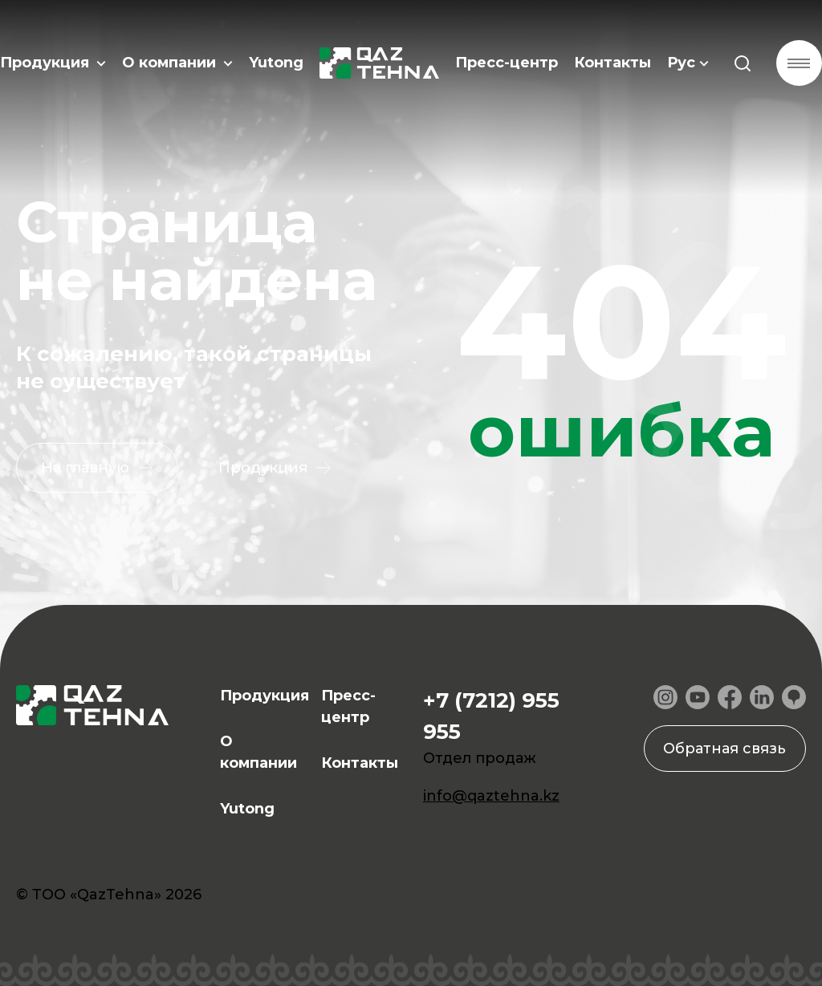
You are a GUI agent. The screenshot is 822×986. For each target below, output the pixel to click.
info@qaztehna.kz (491, 796)
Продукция (53, 64)
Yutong (276, 64)
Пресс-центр (504, 64)
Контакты (610, 64)
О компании (177, 64)
